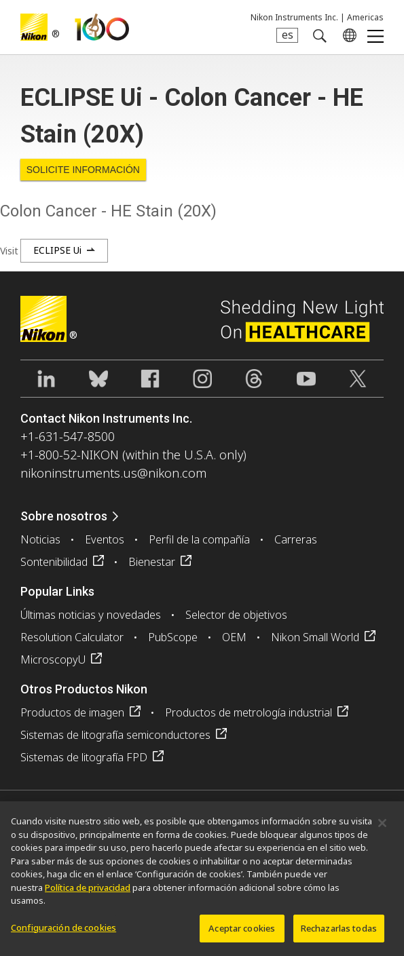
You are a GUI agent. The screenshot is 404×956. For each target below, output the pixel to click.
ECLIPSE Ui (57, 250)
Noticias (40, 539)
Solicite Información (83, 169)
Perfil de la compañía (199, 539)
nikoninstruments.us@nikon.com (113, 473)
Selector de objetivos (236, 614)
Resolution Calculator (72, 637)
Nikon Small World (315, 637)
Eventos (104, 539)
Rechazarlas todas (339, 933)
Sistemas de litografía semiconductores (115, 734)
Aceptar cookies (241, 933)
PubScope (173, 637)
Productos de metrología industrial (248, 712)
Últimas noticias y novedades (90, 614)
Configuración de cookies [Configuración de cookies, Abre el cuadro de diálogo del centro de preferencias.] (63, 932)
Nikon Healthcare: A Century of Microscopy (102, 27)
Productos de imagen (72, 712)
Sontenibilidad (54, 561)
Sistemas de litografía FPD (83, 757)
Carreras (295, 539)
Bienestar (151, 561)
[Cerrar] (382, 828)
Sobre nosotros (63, 516)
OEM (234, 637)
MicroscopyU (53, 659)
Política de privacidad (87, 892)
